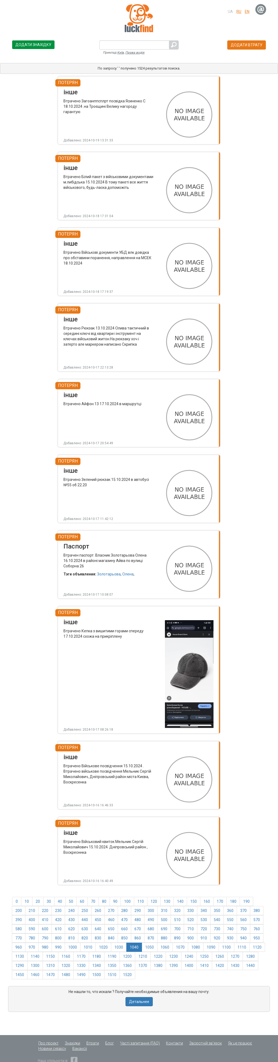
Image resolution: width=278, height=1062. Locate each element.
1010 (88, 947)
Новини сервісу (52, 1048)
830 (98, 938)
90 (115, 901)
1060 (165, 947)
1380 (158, 965)
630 (85, 929)
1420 (219, 965)
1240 (189, 956)
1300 (35, 965)
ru (238, 11)
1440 (250, 965)
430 (71, 920)
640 (98, 929)
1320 (66, 965)
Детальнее (139, 1001)
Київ (120, 52)
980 (45, 947)
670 (137, 929)
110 (140, 901)
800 (58, 938)
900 (190, 938)
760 (256, 929)
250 (85, 910)
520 (190, 920)
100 (127, 901)
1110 (242, 947)
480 (137, 920)
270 (111, 910)
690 (164, 929)
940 (243, 938)
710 (190, 929)
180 (233, 901)
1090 (211, 947)
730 (217, 929)
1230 (173, 956)
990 (58, 947)
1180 (96, 956)
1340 (96, 965)
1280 (250, 956)
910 (204, 938)
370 (243, 910)
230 (58, 910)
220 (45, 910)
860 (137, 938)
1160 (66, 956)
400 (32, 920)
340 (204, 910)
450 (98, 920)
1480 (66, 975)
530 (204, 920)
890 (177, 938)
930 (230, 938)
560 (243, 920)
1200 (127, 956)
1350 (112, 965)
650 (111, 929)
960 (18, 947)
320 (177, 910)
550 (230, 920)
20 (38, 901)
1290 (19, 965)
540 (217, 920)
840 (111, 938)
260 (98, 910)
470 (124, 920)
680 (151, 929)
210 (32, 910)
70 (93, 901)
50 (71, 901)
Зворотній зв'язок (205, 1043)
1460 (35, 975)
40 (60, 901)
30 (49, 901)
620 (71, 929)
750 (243, 929)
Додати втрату (246, 45)
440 (85, 920)
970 (32, 947)
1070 (180, 947)
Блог (109, 1043)
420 (58, 920)
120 (154, 901)
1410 (204, 965)
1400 (189, 965)
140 (180, 901)
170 (220, 901)
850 (124, 938)
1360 (127, 965)
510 (177, 920)
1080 (195, 947)
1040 (134, 947)
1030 (118, 947)
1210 (142, 956)
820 (85, 938)
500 (164, 920)
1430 (235, 965)
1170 (81, 956)
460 (111, 920)
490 (151, 920)
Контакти (174, 1043)
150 (193, 901)
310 (164, 910)
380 (256, 910)
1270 (235, 956)
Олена (128, 574)
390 (18, 920)
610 (58, 929)
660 (124, 929)
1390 (173, 965)
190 (246, 901)
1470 (50, 975)
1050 (149, 947)
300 (151, 910)
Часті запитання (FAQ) (140, 1043)
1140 (35, 956)
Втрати (92, 1043)
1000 (72, 947)
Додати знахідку (33, 45)
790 (45, 938)
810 (71, 938)
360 (230, 910)
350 (217, 910)
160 (207, 901)
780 (32, 938)
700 (177, 929)
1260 (219, 956)
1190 (112, 956)
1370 (142, 965)
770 (18, 938)
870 (151, 938)
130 (167, 901)
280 (124, 910)
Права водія (134, 52)
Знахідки (72, 1043)
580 (18, 929)
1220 (158, 956)
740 (230, 929)
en (247, 11)
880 (164, 938)
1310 (50, 965)
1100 (226, 947)
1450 (19, 975)
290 (137, 910)
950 (256, 938)
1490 (81, 975)
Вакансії (79, 1048)
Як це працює (240, 1043)
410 (45, 920)
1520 (127, 975)
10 (27, 901)
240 (71, 910)
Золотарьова (109, 574)
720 (204, 929)
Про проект (48, 1043)
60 (82, 901)
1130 (19, 956)
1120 (257, 947)
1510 (112, 975)
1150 (50, 956)
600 (45, 929)
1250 (204, 956)
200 (18, 910)
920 (217, 938)
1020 (103, 947)
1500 (96, 975)
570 (256, 920)
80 (104, 901)
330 (190, 910)
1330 (81, 965)
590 (32, 929)
